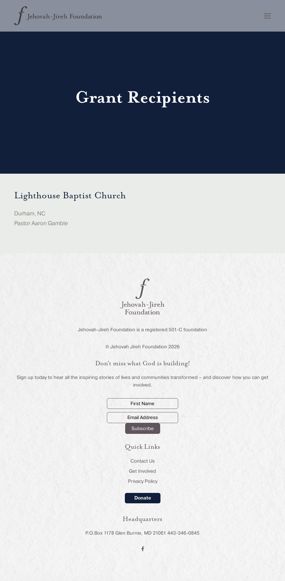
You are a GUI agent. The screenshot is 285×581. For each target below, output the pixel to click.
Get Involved (142, 471)
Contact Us (143, 461)
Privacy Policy (142, 481)
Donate (142, 497)
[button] (267, 16)
